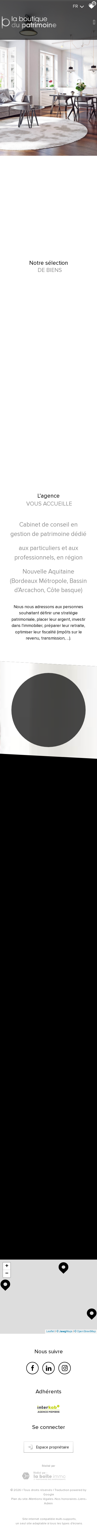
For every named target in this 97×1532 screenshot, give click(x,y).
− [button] (6, 1273)
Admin (48, 1503)
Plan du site (19, 1499)
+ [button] (6, 1266)
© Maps (64, 1331)
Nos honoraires (66, 1499)
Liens (82, 1499)
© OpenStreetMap (85, 1331)
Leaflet (50, 1331)
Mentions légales (41, 1499)
